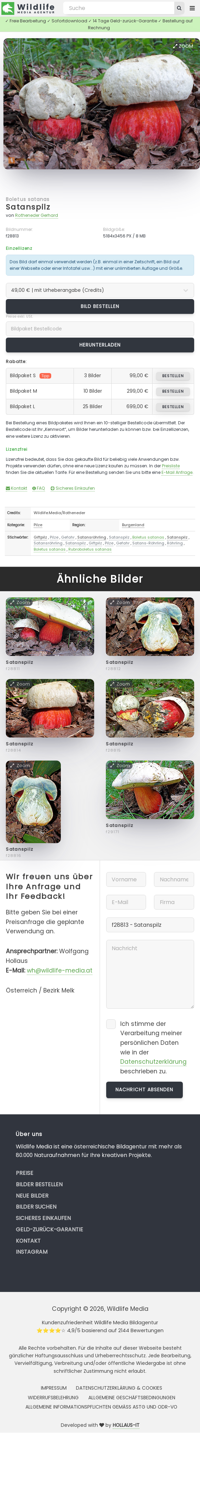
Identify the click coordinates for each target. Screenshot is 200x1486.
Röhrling (175, 543)
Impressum (54, 1387)
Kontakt (16, 488)
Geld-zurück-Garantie (49, 1229)
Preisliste (171, 466)
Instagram (31, 1251)
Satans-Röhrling (148, 543)
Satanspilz (28, 207)
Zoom (183, 46)
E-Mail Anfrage (177, 472)
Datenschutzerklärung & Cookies (119, 1387)
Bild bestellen (100, 306)
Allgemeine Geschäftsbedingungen (131, 1397)
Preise (24, 1173)
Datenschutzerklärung (153, 1062)
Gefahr (68, 537)
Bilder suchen (36, 1206)
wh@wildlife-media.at (59, 970)
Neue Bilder (32, 1195)
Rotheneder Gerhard (36, 215)
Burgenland (133, 525)
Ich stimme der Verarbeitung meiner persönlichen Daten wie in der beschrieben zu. (153, 1048)
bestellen (173, 376)
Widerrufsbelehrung (53, 1397)
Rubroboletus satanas (90, 549)
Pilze (38, 525)
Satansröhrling (91, 537)
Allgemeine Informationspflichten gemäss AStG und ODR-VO (101, 1406)
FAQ (38, 488)
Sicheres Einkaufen (73, 488)
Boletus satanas (27, 199)
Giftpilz (40, 537)
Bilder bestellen (39, 1184)
